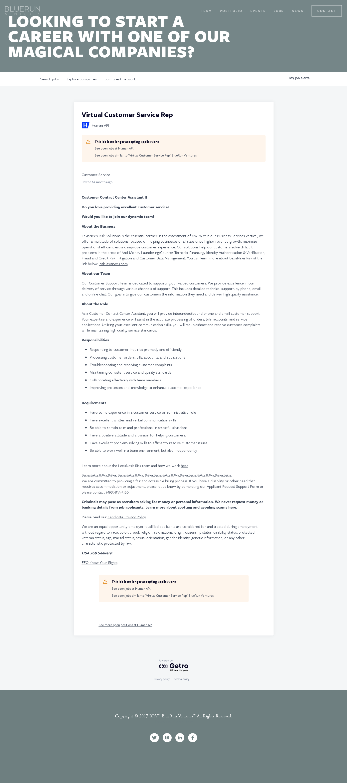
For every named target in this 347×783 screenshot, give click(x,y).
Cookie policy (181, 679)
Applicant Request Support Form (233, 486)
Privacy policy (162, 679)
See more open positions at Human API (125, 624)
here (184, 465)
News (298, 10)
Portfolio (231, 10)
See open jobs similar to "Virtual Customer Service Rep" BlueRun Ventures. (146, 155)
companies (82, 79)
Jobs (279, 10)
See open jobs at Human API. (114, 148)
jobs (49, 79)
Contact (326, 10)
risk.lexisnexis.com (113, 263)
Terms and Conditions (173, 722)
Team (206, 10)
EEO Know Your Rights (99, 562)
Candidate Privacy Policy (127, 517)
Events (258, 10)
